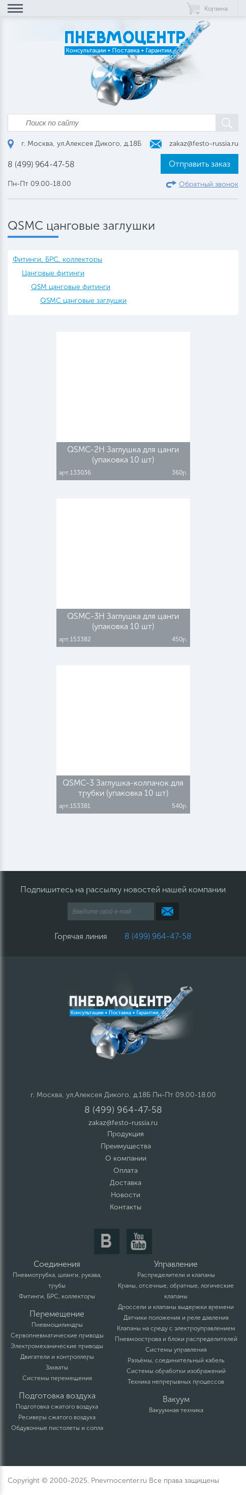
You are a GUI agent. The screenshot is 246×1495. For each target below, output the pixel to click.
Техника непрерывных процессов (176, 1381)
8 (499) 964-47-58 (41, 164)
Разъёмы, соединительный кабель (176, 1360)
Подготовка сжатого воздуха (57, 1406)
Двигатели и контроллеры (57, 1356)
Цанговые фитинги (53, 273)
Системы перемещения (57, 1378)
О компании (125, 1158)
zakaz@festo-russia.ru (194, 143)
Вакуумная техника (176, 1410)
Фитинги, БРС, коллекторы (57, 259)
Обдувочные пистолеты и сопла (57, 1427)
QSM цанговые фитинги (70, 287)
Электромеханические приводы (57, 1346)
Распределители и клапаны (176, 1275)
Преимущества (126, 1146)
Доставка (125, 1182)
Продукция (125, 1134)
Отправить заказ (199, 164)
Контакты (125, 1207)
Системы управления (176, 1349)
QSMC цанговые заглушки (83, 300)
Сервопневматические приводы (57, 1335)
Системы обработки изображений (176, 1371)
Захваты (57, 1367)
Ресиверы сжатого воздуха (57, 1417)
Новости (125, 1195)
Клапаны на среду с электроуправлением (176, 1328)
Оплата (125, 1170)
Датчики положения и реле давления (176, 1317)
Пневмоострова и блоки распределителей (176, 1339)
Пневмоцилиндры (57, 1324)
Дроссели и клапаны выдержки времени (176, 1307)
